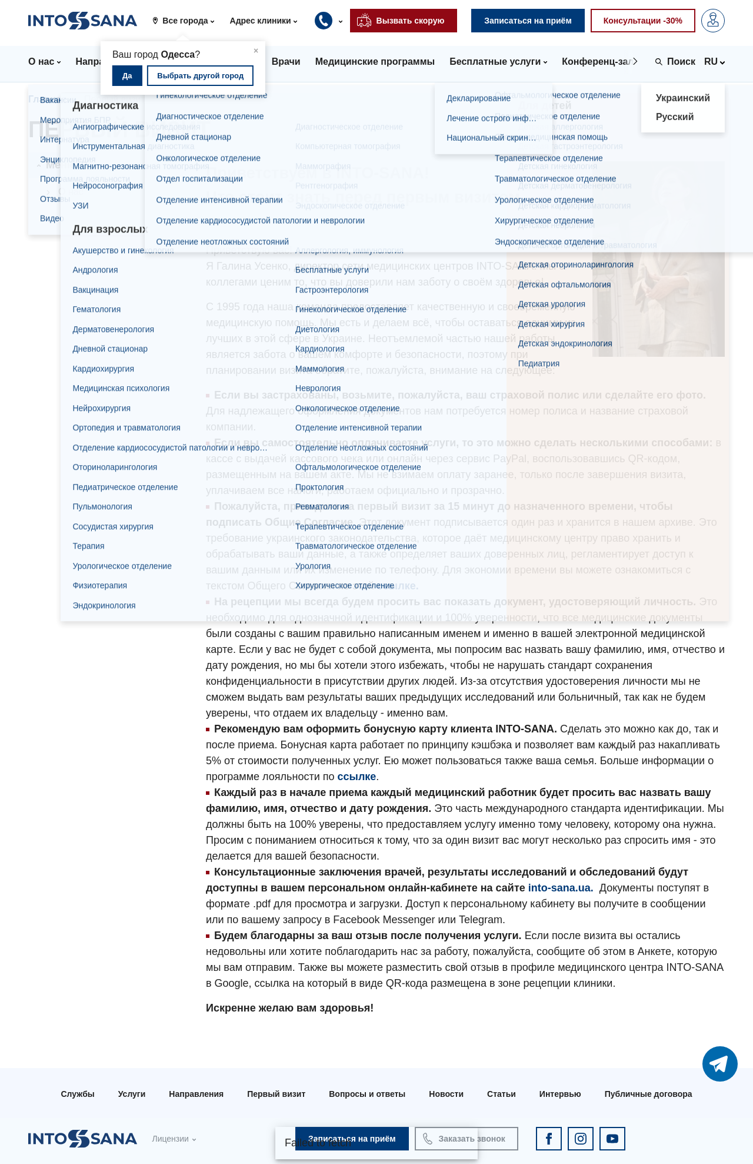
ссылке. (398, 586)
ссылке (356, 776)
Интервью (560, 1094)
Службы (77, 1094)
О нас (71, 192)
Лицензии (170, 1138)
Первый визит (276, 1094)
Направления (196, 1094)
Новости (446, 1094)
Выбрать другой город (200, 75)
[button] (187, 20)
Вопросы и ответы (367, 1094)
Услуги (132, 1094)
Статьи (501, 1094)
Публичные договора (648, 1094)
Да (127, 75)
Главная (47, 99)
